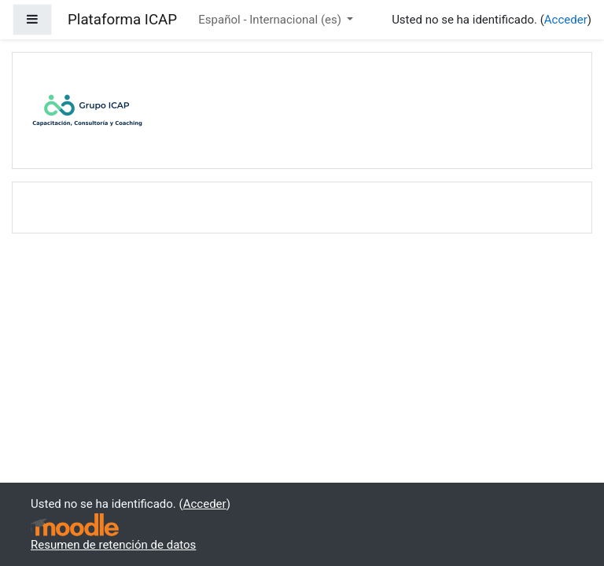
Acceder (565, 20)
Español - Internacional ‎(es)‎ (271, 20)
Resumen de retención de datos (113, 545)
